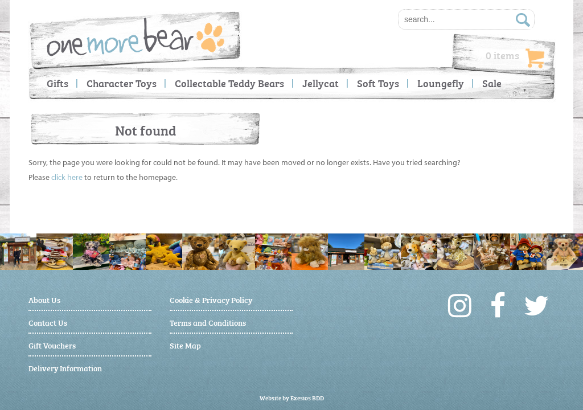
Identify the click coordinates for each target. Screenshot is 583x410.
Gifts (57, 83)
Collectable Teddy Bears (229, 83)
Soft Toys (378, 83)
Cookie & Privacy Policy (211, 299)
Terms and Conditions (208, 322)
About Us (44, 299)
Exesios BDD (307, 398)
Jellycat (320, 83)
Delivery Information (65, 368)
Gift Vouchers (52, 345)
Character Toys (122, 83)
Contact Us (47, 322)
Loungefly (440, 83)
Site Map (185, 345)
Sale (492, 83)
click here (67, 177)
